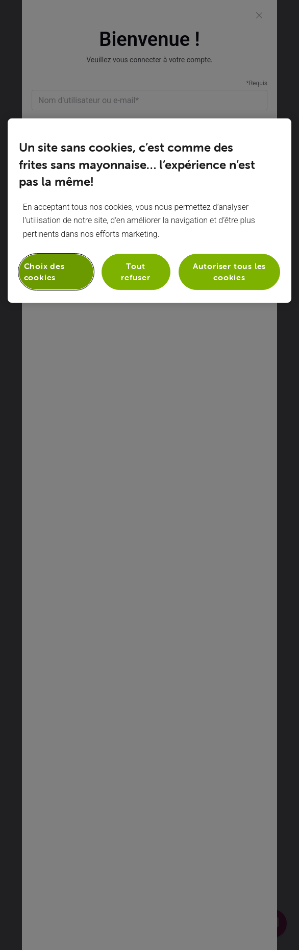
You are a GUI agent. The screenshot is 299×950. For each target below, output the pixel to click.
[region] (150, 210)
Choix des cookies (44, 271)
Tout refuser (136, 271)
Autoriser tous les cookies (229, 271)
